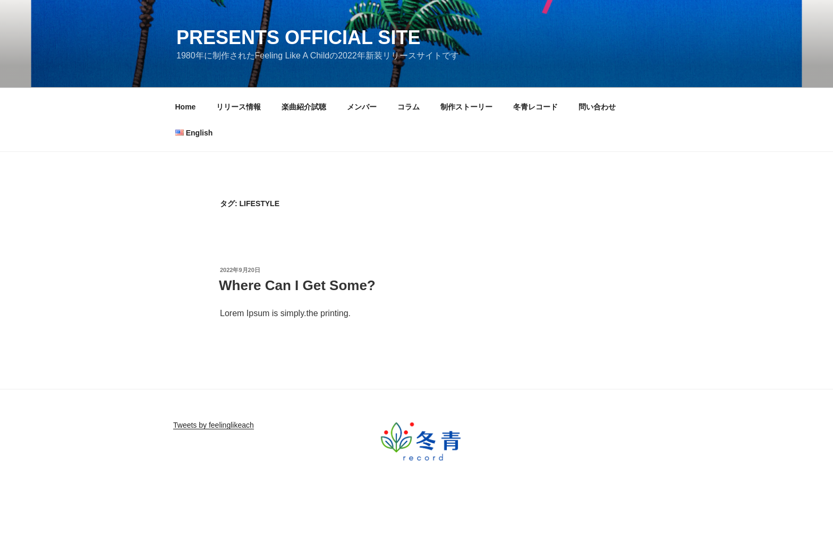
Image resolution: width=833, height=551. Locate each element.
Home (185, 107)
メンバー (362, 107)
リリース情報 (238, 107)
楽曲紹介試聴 (304, 107)
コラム (408, 107)
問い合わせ (597, 107)
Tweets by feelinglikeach (213, 425)
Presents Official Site (298, 37)
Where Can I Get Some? (297, 285)
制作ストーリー (466, 107)
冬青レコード (535, 107)
